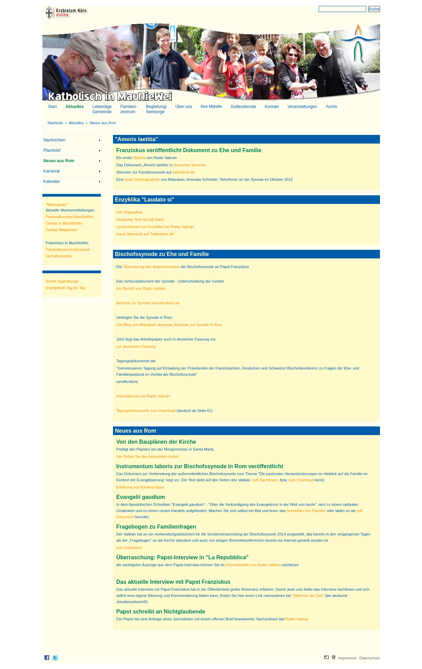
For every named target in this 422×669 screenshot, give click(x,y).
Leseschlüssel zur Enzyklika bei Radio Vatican (155, 227)
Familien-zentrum (130, 109)
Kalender (51, 181)
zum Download (301, 480)
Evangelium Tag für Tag (65, 288)
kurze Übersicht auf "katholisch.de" (145, 234)
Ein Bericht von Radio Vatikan (141, 288)
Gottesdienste (245, 106)
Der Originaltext (129, 212)
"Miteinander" (57, 205)
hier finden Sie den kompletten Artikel (147, 456)
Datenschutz (369, 658)
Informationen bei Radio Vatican (143, 396)
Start (52, 106)
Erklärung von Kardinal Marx (140, 487)
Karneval (51, 171)
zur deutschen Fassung (136, 346)
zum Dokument (129, 547)
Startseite (55, 123)
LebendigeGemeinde (104, 109)
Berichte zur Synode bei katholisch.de (148, 303)
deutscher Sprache (189, 165)
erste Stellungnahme (142, 179)
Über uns (185, 106)
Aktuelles (76, 106)
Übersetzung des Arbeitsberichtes (151, 267)
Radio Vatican (297, 619)
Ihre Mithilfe (213, 106)
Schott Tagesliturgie (62, 281)
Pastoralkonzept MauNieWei (70, 217)
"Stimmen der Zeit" (308, 595)
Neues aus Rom (103, 123)
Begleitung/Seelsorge (158, 109)
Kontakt (273, 106)
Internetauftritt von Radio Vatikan (253, 565)
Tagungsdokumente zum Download (146, 411)
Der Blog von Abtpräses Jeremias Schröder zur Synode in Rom (169, 325)
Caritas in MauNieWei (64, 223)
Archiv (331, 106)
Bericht (139, 158)
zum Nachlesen (265, 480)
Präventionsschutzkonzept (68, 249)
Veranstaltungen (302, 106)
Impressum (347, 658)
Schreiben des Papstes (307, 511)
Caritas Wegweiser (62, 230)
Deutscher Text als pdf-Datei (140, 219)
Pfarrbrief (51, 150)
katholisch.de (184, 172)
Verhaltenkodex (59, 256)
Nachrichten (54, 140)
